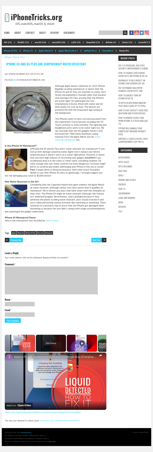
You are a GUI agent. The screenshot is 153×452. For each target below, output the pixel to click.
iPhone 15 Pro (10, 50)
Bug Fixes (122, 170)
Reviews (122, 206)
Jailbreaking (124, 193)
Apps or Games (125, 166)
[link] (10, 357)
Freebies (122, 184)
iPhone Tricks (11, 57)
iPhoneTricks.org (26, 432)
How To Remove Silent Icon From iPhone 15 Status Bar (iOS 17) (133, 120)
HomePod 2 (107, 50)
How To (121, 188)
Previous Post (16, 240)
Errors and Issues (127, 179)
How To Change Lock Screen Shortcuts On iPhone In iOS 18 (132, 74)
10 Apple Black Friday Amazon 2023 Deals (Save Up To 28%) (132, 104)
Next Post (96, 240)
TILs (22, 57)
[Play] (82, 343)
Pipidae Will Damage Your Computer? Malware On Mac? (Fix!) (132, 131)
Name (8, 299)
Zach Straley (51, 220)
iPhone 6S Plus (30, 233)
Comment (10, 264)
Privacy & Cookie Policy (140, 432)
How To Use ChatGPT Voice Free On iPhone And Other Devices (133, 112)
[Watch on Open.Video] (19, 405)
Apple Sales (123, 161)
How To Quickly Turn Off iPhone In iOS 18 (129, 97)
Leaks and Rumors (126, 197)
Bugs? (42, 33)
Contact (30, 33)
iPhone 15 (28, 50)
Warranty (40, 233)
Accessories (124, 157)
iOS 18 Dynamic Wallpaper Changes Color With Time (130, 89)
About (17, 33)
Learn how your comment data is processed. (59, 420)
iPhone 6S (20, 233)
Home (7, 33)
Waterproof (48, 233)
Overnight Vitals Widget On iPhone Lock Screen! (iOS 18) (131, 82)
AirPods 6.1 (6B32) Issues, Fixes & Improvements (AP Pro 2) (133, 140)
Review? (54, 33)
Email (8, 310)
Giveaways (69, 33)
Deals (121, 175)
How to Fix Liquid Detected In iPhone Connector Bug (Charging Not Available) (55, 356)
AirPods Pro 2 (90, 50)
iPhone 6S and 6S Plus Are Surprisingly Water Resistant (46, 64)
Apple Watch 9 (46, 50)
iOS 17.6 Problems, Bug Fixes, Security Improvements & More (133, 67)
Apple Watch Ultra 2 (68, 50)
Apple (13, 233)
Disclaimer (52, 441)
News (120, 202)
